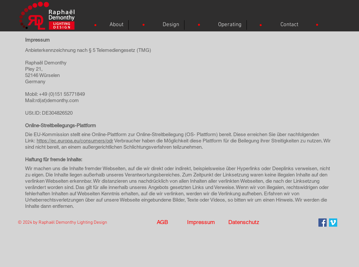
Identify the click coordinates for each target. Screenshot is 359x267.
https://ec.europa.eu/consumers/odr (75, 140)
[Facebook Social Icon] (322, 222)
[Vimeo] (333, 222)
